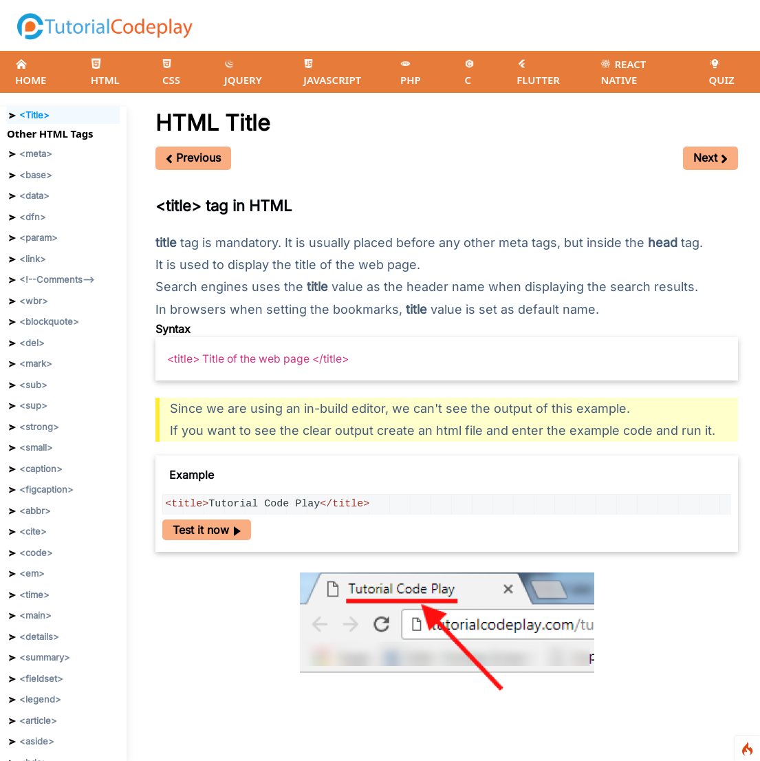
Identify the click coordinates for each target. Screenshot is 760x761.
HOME (30, 72)
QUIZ (721, 72)
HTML (105, 72)
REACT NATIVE (623, 72)
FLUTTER (538, 73)
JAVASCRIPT (332, 73)
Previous (193, 157)
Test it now (207, 530)
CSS (171, 73)
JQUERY (243, 73)
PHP (410, 73)
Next (710, 157)
